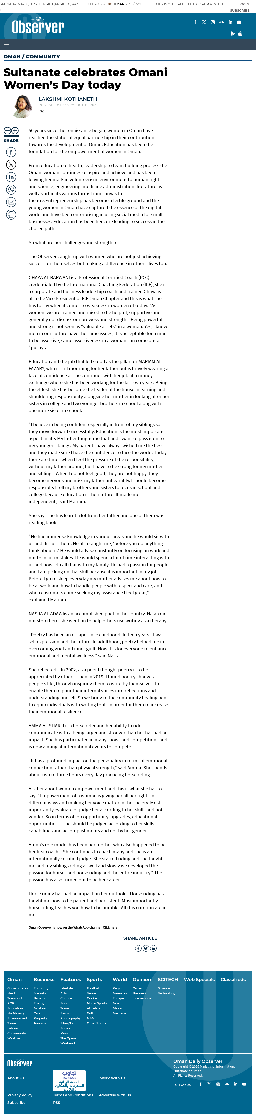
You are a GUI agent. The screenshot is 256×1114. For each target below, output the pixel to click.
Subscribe (17, 1102)
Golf (90, 1013)
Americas (120, 993)
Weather (14, 1038)
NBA (90, 1018)
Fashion (66, 1013)
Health (13, 993)
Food (64, 1003)
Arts (63, 993)
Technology (167, 993)
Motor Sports (97, 1003)
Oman (12, 57)
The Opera (68, 1038)
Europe (118, 998)
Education (15, 1008)
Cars (37, 1013)
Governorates (18, 988)
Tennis (91, 993)
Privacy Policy (20, 1095)
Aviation (40, 1008)
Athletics (93, 1008)
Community (17, 1033)
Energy (39, 1003)
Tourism (14, 1023)
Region (118, 988)
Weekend (67, 1043)
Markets (40, 993)
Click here (110, 927)
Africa (117, 1008)
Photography (70, 1018)
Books (65, 1028)
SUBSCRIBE (240, 10)
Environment (18, 1018)
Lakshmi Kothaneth (68, 99)
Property (40, 1018)
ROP (11, 1003)
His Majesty (16, 1013)
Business (139, 993)
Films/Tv (66, 1023)
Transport (15, 998)
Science (164, 988)
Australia (119, 1013)
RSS (56, 1102)
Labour (13, 1028)
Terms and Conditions (73, 1095)
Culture (66, 998)
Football (93, 988)
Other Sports (96, 1023)
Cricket (92, 998)
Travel (65, 1008)
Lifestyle (66, 988)
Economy (41, 988)
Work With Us (113, 1078)
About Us (16, 1078)
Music (64, 1033)
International (142, 998)
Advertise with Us (115, 1095)
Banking (40, 998)
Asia (116, 1003)
